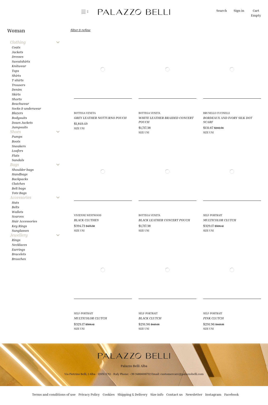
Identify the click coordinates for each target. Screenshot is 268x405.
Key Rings (19, 226)
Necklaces (19, 245)
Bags (14, 164)
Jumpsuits (20, 127)
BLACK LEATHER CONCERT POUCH (164, 220)
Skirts (16, 94)
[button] (85, 12)
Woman (16, 31)
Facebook (231, 394)
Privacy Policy (89, 394)
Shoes (15, 132)
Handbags (20, 174)
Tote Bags (19, 193)
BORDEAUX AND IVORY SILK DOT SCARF (227, 120)
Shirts (16, 75)
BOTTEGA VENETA (85, 112)
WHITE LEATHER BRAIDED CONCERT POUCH (166, 120)
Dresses (18, 56)
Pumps (17, 136)
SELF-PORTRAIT (212, 215)
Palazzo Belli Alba (134, 366)
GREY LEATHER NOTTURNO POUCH (100, 118)
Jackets (17, 52)
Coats (16, 47)
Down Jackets (22, 122)
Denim (17, 89)
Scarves (18, 216)
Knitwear (19, 66)
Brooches (19, 259)
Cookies (109, 394)
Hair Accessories (24, 221)
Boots (16, 141)
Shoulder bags (23, 169)
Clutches (18, 183)
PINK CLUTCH (213, 318)
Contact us (174, 394)
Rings (16, 240)
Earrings (18, 249)
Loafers (17, 151)
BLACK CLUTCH (150, 318)
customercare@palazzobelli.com (182, 374)
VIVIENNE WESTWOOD (87, 215)
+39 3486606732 (140, 374)
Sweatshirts (21, 61)
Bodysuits (19, 118)
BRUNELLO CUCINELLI (216, 112)
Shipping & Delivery (132, 394)
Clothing (18, 42)
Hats (15, 202)
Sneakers (19, 146)
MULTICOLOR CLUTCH (219, 220)
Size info (156, 394)
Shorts (17, 99)
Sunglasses (20, 230)
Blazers (17, 113)
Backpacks (20, 179)
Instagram (213, 394)
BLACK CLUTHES (86, 220)
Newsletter (194, 394)
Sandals (18, 160)
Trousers (18, 85)
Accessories (20, 197)
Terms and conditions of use (54, 394)
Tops (15, 71)
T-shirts (18, 80)
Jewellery (19, 235)
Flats (15, 155)
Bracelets (19, 254)
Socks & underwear (26, 108)
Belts (15, 207)
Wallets (17, 212)
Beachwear (20, 103)
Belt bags (19, 188)
